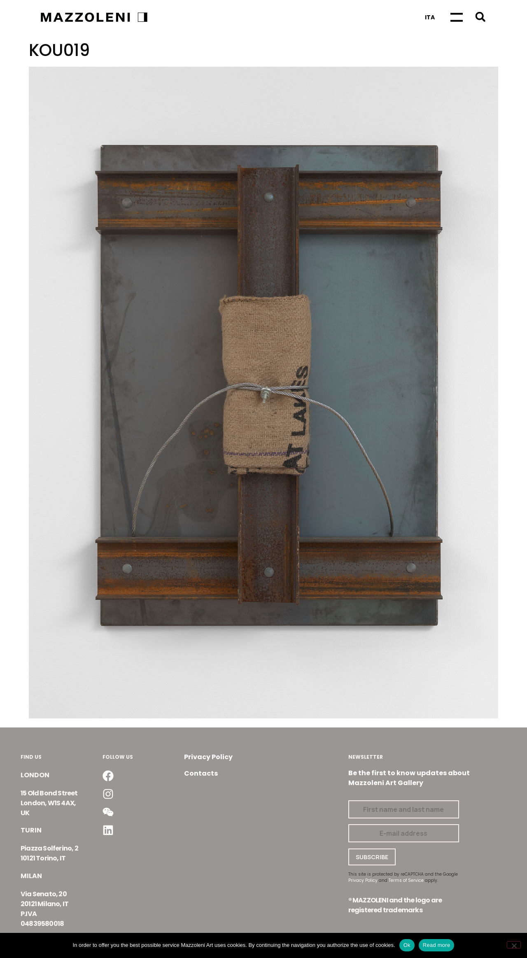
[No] (514, 945)
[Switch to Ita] (430, 17)
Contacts (201, 773)
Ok (406, 945)
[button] (480, 16)
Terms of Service (406, 880)
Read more (436, 945)
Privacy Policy (208, 757)
